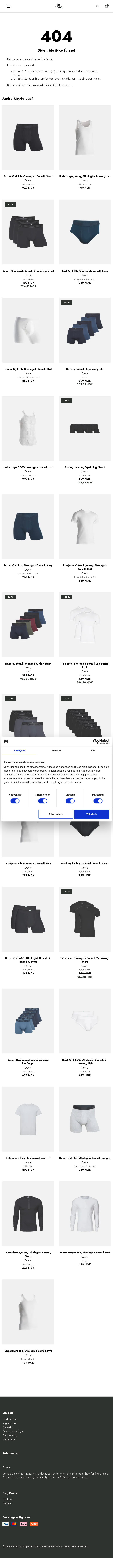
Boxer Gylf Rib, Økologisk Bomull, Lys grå (84, 1158)
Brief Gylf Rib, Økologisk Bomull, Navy (84, 271)
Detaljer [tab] (56, 750)
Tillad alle (91, 814)
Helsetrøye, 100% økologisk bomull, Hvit (28, 467)
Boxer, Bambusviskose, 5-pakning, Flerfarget (28, 1061)
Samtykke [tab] (19, 750)
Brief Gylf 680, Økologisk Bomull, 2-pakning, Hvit (84, 1061)
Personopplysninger (13, 1431)
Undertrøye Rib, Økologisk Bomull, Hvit (28, 1351)
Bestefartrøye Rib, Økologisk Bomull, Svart (28, 1254)
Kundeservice (9, 1419)
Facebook (7, 1499)
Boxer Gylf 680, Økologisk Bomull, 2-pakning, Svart (28, 959)
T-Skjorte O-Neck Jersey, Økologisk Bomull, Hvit (85, 567)
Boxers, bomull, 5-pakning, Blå (84, 369)
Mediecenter (9, 1439)
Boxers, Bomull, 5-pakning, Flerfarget (28, 664)
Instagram (7, 1503)
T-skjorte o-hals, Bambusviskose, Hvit (28, 1158)
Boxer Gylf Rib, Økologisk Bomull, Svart (28, 176)
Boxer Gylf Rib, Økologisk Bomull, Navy (28, 565)
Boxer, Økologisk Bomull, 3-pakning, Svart (28, 271)
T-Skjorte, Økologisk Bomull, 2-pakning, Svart (84, 959)
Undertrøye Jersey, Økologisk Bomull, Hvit (84, 176)
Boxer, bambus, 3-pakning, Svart (85, 467)
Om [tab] (93, 750)
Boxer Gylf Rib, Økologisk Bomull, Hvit (28, 369)
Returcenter (10, 1453)
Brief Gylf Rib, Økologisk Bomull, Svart (84, 863)
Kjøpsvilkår (7, 1427)
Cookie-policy (9, 1435)
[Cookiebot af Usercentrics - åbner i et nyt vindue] (95, 741)
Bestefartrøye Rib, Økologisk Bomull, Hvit (84, 1252)
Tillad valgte (56, 814)
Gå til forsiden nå (62, 85)
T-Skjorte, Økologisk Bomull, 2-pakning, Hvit (84, 665)
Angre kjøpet (9, 1423)
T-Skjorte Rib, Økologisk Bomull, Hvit (28, 863)
